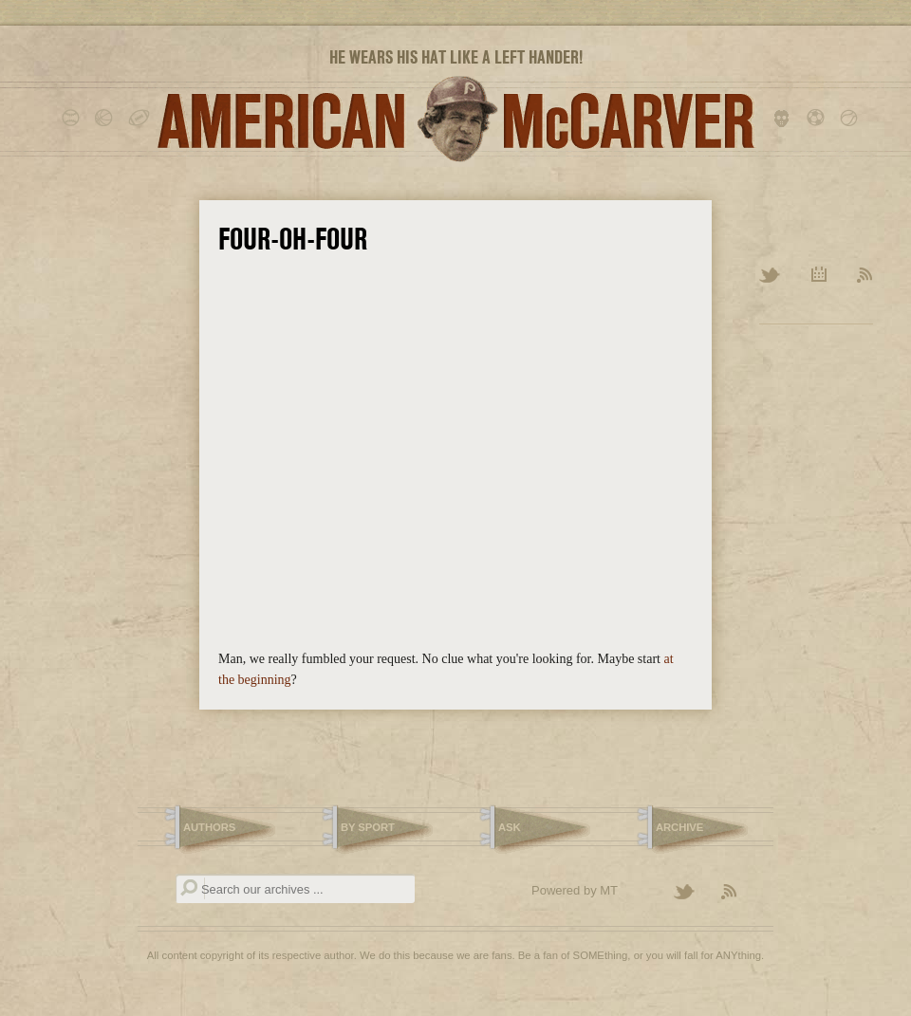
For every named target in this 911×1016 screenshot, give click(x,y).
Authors (209, 827)
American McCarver (455, 119)
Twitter (771, 276)
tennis (852, 118)
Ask (509, 827)
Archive (819, 276)
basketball (107, 118)
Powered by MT (574, 890)
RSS (865, 276)
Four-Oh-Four (292, 239)
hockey (785, 118)
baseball (73, 118)
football (140, 118)
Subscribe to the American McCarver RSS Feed (740, 892)
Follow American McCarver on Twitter (693, 892)
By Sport (368, 827)
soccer (818, 118)
